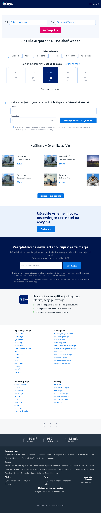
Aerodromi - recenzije (63, 354)
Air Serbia (18, 408)
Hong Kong (48, 480)
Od (6, 22)
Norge (60, 469)
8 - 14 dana (70, 56)
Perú (32, 458)
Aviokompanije (60, 342)
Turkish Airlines (20, 402)
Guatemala (80, 454)
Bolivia (17, 454)
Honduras (90, 454)
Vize (16, 360)
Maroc (20, 480)
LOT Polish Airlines (22, 411)
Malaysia (57, 480)
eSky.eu (38, 491)
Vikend (28, 56)
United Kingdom (51, 473)
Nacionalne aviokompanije (65, 345)
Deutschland (67, 465)
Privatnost (58, 402)
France (84, 465)
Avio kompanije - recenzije (65, 348)
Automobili (18, 354)
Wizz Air (17, 396)
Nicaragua (16, 458)
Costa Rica (50, 454)
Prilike (16, 357)
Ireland (16, 469)
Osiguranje (18, 363)
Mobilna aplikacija (61, 336)
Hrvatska (8, 469)
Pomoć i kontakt (61, 399)
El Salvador (31, 454)
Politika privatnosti (61, 396)
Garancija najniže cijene (63, 333)
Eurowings (18, 393)
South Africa (10, 484)
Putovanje (18, 336)
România (8, 473)
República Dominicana (65, 454)
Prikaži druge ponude (50, 196)
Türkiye (46, 484)
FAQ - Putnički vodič (62, 363)
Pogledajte (46, 229)
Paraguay (50, 458)
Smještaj (18, 342)
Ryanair (17, 387)
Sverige (17, 473)
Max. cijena (15, 116)
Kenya (13, 480)
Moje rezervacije (61, 393)
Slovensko (25, 473)
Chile (23, 454)
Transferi (18, 369)
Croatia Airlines (20, 384)
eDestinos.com (58, 491)
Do (52, 22)
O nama (57, 384)
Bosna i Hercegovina (19, 465)
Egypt (7, 480)
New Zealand (86, 482)
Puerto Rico (40, 458)
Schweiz (40, 473)
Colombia (41, 454)
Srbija (92, 469)
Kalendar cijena (60, 357)
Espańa (77, 465)
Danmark (57, 465)
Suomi (33, 473)
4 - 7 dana (55, 56)
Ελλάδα (91, 465)
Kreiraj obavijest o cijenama (78, 120)
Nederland (52, 469)
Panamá (25, 458)
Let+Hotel (18, 345)
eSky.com (46, 491)
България (34, 465)
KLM (16, 399)
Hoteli (16, 351)
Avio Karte (18, 333)
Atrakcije (18, 372)
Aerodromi (58, 351)
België (7, 465)
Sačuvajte (72, 265)
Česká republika (45, 465)
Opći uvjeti (58, 390)
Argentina (9, 454)
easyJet (17, 405)
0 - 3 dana (41, 56)
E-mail (13, 106)
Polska (77, 469)
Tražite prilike (50, 30)
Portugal (84, 469)
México (8, 458)
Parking (17, 366)
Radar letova (59, 339)
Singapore (67, 480)
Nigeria (27, 480)
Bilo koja (15, 56)
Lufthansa (18, 390)
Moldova (43, 469)
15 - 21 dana (86, 56)
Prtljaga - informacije (62, 360)
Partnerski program (62, 387)
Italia (23, 469)
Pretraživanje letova (22, 348)
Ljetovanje (18, 339)
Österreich (69, 469)
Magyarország (32, 469)
